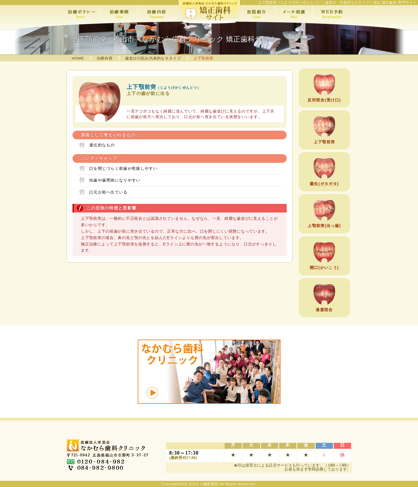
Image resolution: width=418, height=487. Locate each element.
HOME (78, 58)
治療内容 (105, 58)
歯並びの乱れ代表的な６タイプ (153, 58)
